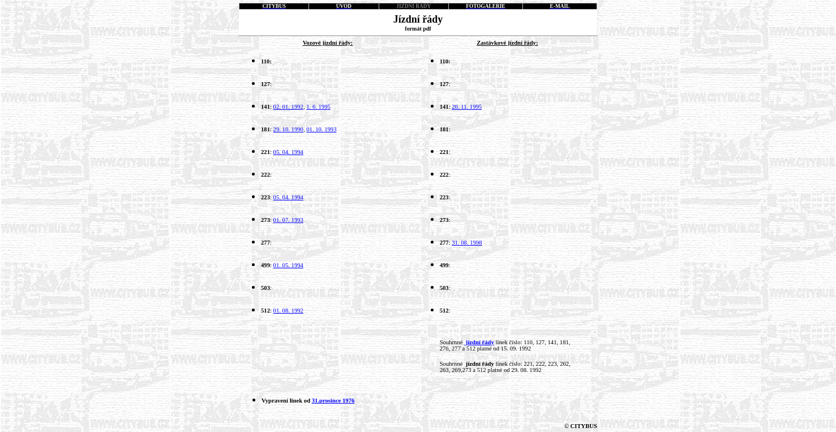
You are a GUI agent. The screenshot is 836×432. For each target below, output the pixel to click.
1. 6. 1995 (318, 107)
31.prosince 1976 (333, 400)
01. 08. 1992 (288, 310)
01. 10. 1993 (321, 129)
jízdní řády (479, 342)
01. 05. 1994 (288, 265)
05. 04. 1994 (288, 152)
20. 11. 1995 (467, 107)
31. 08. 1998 (467, 242)
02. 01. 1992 (288, 107)
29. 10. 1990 (288, 129)
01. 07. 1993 (288, 220)
